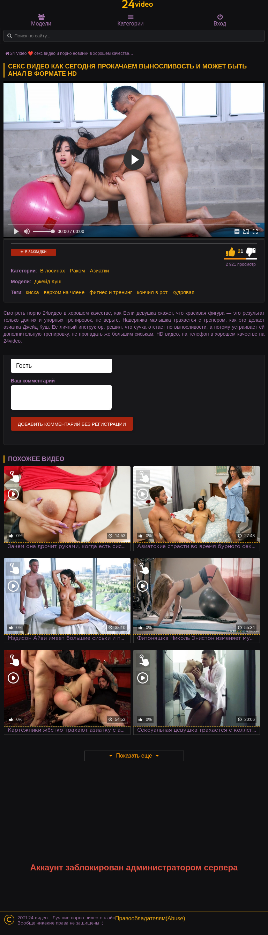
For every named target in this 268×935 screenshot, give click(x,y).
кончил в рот (152, 292)
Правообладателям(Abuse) (150, 918)
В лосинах (52, 270)
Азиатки (99, 270)
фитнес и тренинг (110, 292)
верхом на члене (64, 292)
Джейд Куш (47, 281)
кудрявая (183, 292)
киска (32, 292)
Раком (77, 270)
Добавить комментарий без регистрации (72, 424)
